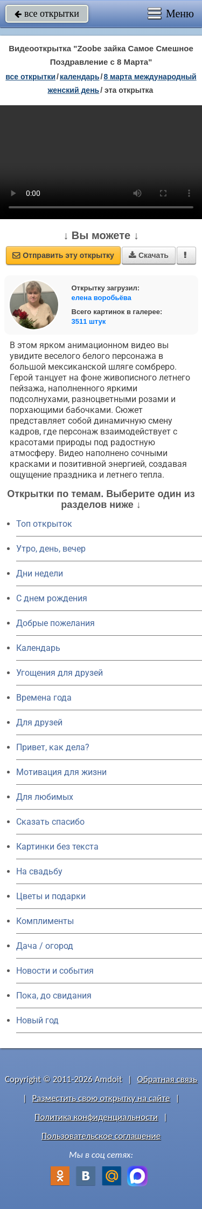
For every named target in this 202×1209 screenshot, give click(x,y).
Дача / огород (44, 946)
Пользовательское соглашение (101, 1136)
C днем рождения (51, 598)
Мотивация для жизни (61, 772)
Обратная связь (167, 1079)
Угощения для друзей (59, 673)
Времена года (44, 697)
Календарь (80, 76)
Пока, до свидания (54, 995)
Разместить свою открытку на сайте (101, 1098)
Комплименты (45, 921)
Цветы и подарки (51, 896)
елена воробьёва (101, 298)
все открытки (47, 13)
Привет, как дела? (52, 747)
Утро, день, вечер (51, 549)
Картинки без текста (57, 846)
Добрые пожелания (55, 623)
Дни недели (39, 573)
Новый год (37, 1020)
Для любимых (44, 797)
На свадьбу (39, 871)
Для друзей (39, 722)
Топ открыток (44, 524)
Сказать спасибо (50, 822)
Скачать (149, 255)
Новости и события (55, 971)
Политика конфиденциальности (96, 1117)
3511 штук (89, 321)
